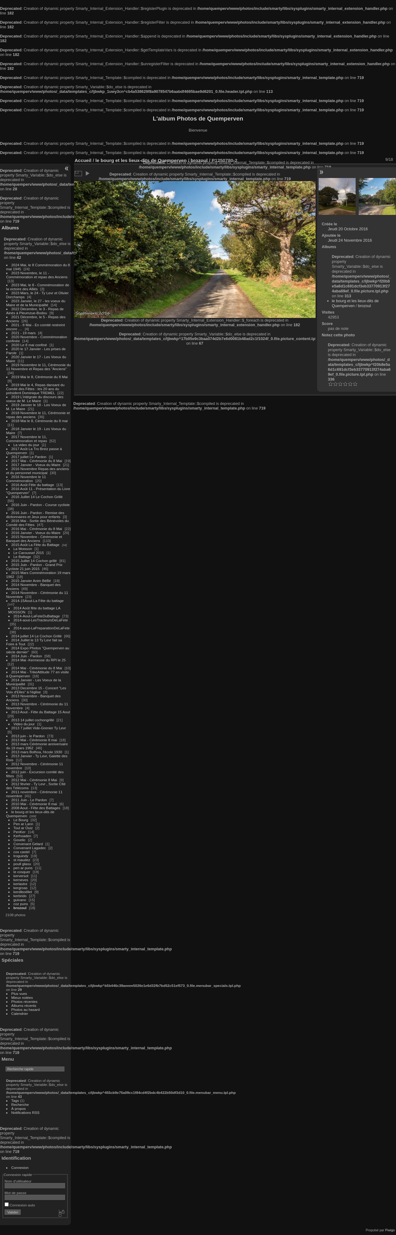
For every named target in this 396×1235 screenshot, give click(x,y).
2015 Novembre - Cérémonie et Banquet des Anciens (34, 539)
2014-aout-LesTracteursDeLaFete (41, 620)
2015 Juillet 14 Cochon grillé (34, 561)
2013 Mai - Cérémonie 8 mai (34, 740)
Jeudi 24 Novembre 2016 (350, 240)
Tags (15, 1100)
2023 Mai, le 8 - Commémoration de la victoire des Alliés (37, 287)
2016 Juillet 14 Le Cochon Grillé (37, 497)
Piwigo (390, 1230)
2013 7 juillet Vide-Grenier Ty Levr (38, 728)
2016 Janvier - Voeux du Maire (36, 533)
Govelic (20, 840)
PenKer (20, 832)
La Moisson (23, 549)
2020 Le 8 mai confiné (29, 345)
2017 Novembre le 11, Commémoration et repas (26, 439)
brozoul (20, 908)
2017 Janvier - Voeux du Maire (36, 465)
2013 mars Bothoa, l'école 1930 (36, 752)
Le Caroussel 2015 (29, 553)
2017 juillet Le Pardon (29, 457)
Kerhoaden (22, 836)
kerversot (21, 876)
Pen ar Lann (23, 824)
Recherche (20, 1104)
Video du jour (24, 724)
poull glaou (22, 864)
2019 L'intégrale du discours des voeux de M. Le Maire (34, 399)
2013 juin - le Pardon (28, 736)
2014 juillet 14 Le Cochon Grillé (36, 636)
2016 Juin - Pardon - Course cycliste (40, 505)
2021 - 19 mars (23, 333)
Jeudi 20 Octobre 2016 (348, 229)
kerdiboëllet (23, 892)
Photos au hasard (25, 1009)
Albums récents (23, 1005)
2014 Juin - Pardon (26, 656)
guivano (20, 900)
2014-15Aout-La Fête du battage (37, 601)
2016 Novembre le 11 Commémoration (26, 479)
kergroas (21, 888)
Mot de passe (16, 1193)
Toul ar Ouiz (23, 828)
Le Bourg (21, 820)
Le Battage (22, 557)
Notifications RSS (25, 1112)
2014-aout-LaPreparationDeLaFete (42, 628)
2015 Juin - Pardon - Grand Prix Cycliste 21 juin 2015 (34, 567)
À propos (18, 1108)
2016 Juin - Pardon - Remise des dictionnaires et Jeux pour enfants (35, 515)
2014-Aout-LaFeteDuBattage (37, 616)
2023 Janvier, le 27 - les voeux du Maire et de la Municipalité (35, 303)
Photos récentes (24, 1001)
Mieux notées (22, 997)
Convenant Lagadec (30, 848)
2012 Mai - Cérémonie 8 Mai (34, 780)
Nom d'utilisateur (18, 1181)
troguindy (21, 856)
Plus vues (19, 994)
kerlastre (20, 884)
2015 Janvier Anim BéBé (31, 581)
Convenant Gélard (28, 844)
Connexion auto (20, 1205)
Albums (10, 227)
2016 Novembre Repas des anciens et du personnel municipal (37, 471)
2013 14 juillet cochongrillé (33, 720)
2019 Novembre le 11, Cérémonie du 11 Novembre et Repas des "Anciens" (38, 367)
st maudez (22, 860)
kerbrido (20, 896)
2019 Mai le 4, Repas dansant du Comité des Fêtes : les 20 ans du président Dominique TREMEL (35, 389)
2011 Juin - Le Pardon (29, 800)
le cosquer (22, 872)
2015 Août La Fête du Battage (35, 545)
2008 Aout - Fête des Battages (35, 808)
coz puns (21, 904)
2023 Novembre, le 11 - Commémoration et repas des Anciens (36, 275)
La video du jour (26, 445)
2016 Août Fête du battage (32, 485)
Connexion (20, 1168)
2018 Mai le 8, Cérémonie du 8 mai (39, 421)
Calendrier (19, 1013)
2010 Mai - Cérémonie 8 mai (34, 804)
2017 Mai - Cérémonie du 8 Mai (36, 461)
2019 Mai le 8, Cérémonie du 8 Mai (39, 377)
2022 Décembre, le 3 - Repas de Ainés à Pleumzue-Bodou (35, 311)
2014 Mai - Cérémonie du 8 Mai (36, 668)
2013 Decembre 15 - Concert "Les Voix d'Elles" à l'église (36, 690)
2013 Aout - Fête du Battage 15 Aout (40, 712)
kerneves (21, 880)
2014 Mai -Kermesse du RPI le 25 (38, 660)
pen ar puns (23, 868)
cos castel (22, 852)
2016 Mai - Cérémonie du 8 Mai (36, 529)
